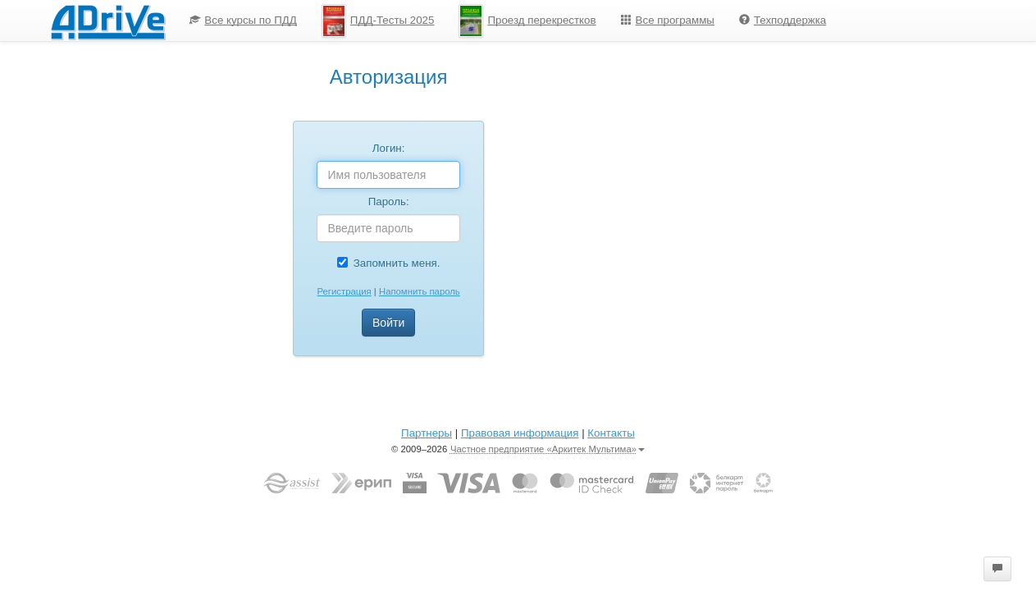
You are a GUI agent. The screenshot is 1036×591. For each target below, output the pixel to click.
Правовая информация (519, 433)
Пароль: (388, 201)
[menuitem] (243, 20)
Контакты (611, 433)
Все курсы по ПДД (243, 20)
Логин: (388, 148)
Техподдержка (782, 20)
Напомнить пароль (419, 291)
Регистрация (344, 291)
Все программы (667, 20)
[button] (997, 569)
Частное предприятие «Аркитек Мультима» (547, 449)
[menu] (507, 20)
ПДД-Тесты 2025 (378, 21)
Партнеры (426, 433)
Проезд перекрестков (527, 21)
